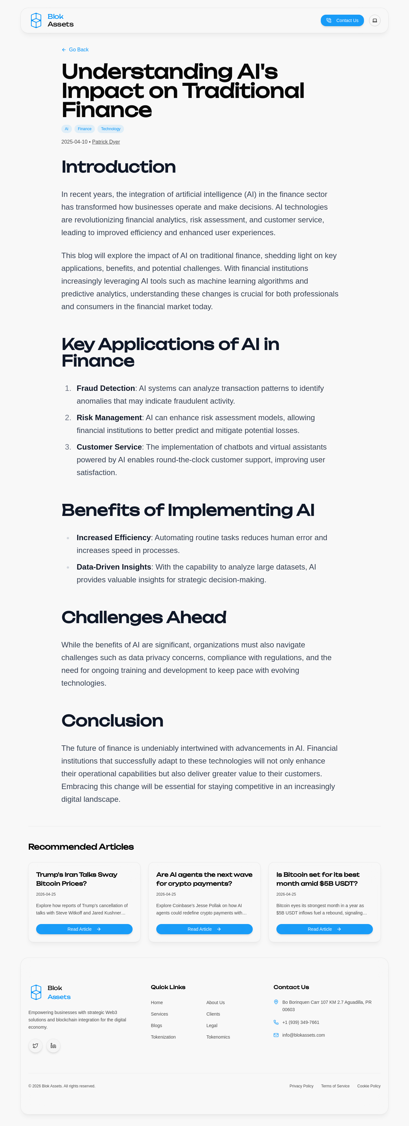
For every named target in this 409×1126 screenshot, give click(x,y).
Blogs (156, 1025)
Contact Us (342, 20)
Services (159, 1014)
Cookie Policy (369, 1086)
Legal (211, 1025)
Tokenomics (218, 1037)
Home (157, 1002)
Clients (213, 1014)
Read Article (84, 929)
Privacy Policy (301, 1086)
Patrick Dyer (106, 142)
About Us (215, 1002)
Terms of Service (335, 1086)
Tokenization (163, 1037)
